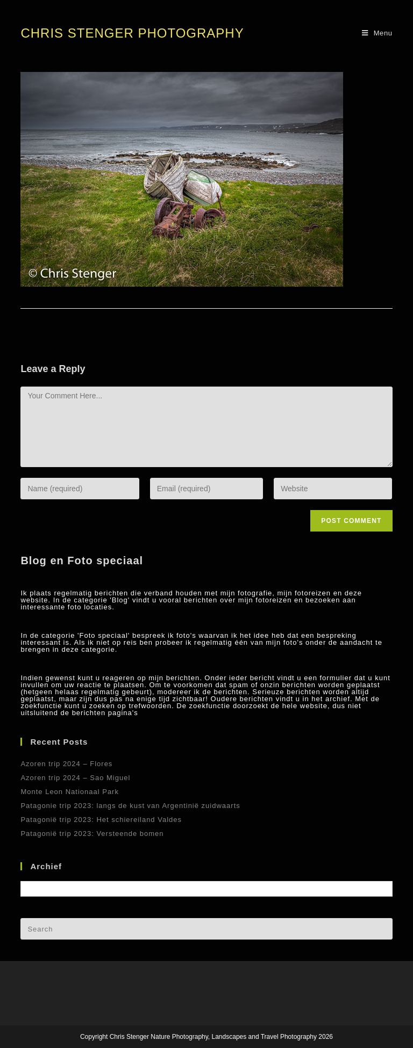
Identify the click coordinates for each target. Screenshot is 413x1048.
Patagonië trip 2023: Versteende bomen (91, 833)
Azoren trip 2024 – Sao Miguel (75, 778)
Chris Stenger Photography (132, 33)
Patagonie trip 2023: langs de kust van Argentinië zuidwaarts (130, 806)
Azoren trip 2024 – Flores (66, 764)
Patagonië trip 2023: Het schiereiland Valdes (101, 820)
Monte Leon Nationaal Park (69, 792)
